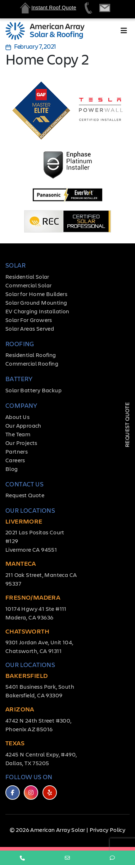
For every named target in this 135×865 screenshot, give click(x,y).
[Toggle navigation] (124, 32)
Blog (11, 468)
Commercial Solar (28, 285)
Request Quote (24, 495)
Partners (16, 451)
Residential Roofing (30, 354)
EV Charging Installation (37, 311)
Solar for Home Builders (36, 293)
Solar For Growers (28, 319)
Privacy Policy (108, 829)
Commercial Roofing (31, 363)
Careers (15, 460)
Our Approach (23, 425)
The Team (17, 434)
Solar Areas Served (29, 328)
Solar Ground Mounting (36, 302)
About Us (17, 416)
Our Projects (21, 442)
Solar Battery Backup (33, 390)
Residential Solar (27, 276)
